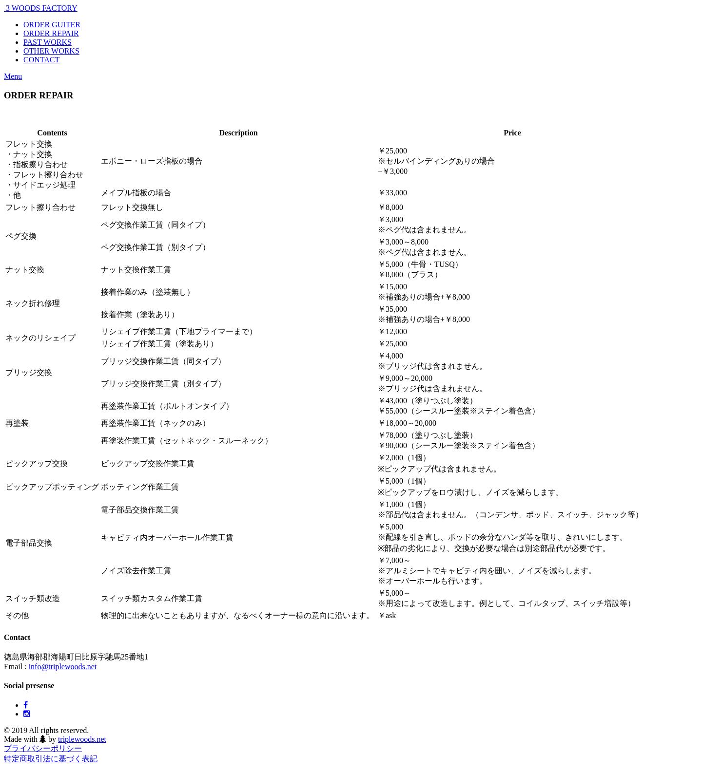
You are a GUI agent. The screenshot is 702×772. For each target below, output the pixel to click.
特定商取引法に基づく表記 (51, 758)
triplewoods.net (82, 739)
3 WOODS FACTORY (41, 8)
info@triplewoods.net (63, 666)
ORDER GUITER (51, 24)
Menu (13, 76)
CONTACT (41, 60)
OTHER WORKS (51, 51)
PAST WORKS (47, 42)
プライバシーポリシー (43, 748)
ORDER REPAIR (51, 33)
